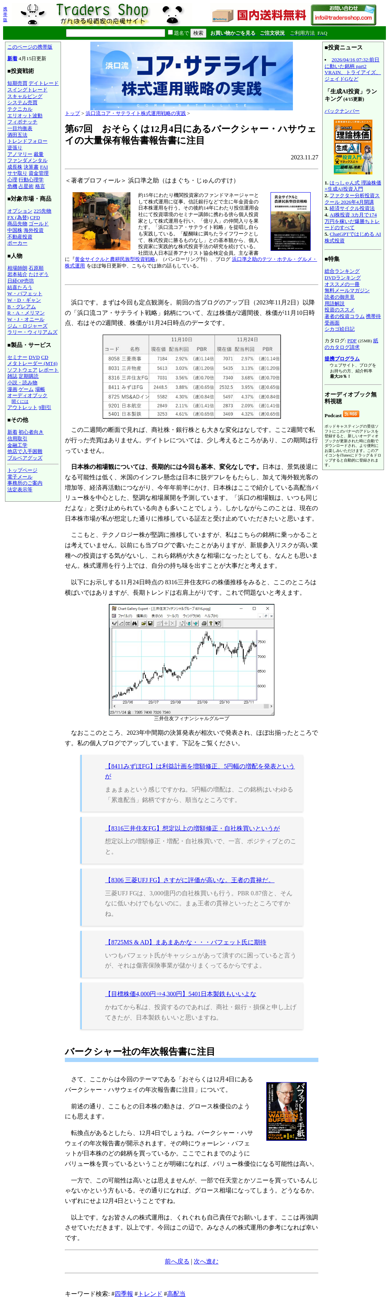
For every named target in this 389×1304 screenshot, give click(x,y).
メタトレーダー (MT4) (32, 363)
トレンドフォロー (27, 141)
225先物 (42, 211)
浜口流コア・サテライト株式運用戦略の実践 (136, 113)
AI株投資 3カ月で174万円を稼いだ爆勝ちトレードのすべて (352, 221)
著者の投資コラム (345, 316)
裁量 (39, 154)
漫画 (12, 389)
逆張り (14, 148)
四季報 (124, 1293)
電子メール (19, 477)
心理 (12, 180)
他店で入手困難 (24, 451)
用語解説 (335, 303)
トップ (72, 113)
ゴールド (39, 224)
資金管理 (39, 173)
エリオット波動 (24, 115)
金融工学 (17, 445)
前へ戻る (177, 1261)
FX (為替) (18, 217)
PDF (352, 340)
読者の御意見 (340, 297)
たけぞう (39, 274)
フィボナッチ (22, 122)
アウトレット (22, 407)
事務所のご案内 (24, 483)
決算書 (31, 167)
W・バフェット (24, 293)
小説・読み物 (22, 383)
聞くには (20, 401)
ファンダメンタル (27, 160)
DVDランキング (343, 278)
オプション (19, 211)
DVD (34, 357)
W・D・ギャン (24, 300)
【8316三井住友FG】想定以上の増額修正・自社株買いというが (192, 828)
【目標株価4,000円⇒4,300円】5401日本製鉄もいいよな (180, 994)
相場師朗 (17, 268)
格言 (40, 186)
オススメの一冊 (342, 284)
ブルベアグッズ (24, 458)
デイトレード (44, 83)
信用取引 (17, 438)
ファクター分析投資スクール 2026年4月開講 (352, 199)
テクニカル (19, 109)
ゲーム (26, 389)
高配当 (176, 1293)
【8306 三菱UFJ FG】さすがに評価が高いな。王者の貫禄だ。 (189, 880)
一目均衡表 (19, 128)
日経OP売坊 (20, 281)
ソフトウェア (22, 370)
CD (45, 357)
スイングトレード (27, 90)
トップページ (22, 470)
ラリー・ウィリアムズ (32, 332)
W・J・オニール (25, 319)
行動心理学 (31, 180)
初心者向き (31, 432)
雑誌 (12, 376)
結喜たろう (19, 287)
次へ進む (206, 1261)
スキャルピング (24, 96)
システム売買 (22, 102)
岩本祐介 (17, 274)
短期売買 (17, 83)
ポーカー (17, 243)
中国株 (14, 230)
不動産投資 (19, 237)
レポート (49, 370)
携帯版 (5, 14)
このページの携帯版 (29, 47)
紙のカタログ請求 (351, 344)
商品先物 (17, 224)
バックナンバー (342, 111)
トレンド (150, 1293)
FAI (44, 167)
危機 (12, 186)
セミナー (17, 357)
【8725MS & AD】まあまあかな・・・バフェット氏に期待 (185, 942)
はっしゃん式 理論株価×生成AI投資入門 (353, 186)
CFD (35, 217)
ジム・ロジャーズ (27, 326)
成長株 (14, 167)
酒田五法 (17, 135)
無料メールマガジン (347, 290)
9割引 (45, 407)
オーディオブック (27, 395)
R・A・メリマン (26, 313)
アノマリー (19, 154)
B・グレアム (21, 307)
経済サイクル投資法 (352, 208)
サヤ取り (17, 173)
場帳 (40, 389)
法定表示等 (19, 489)
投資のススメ (340, 310)
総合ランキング (342, 271)
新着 (12, 58)
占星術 (26, 186)
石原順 (36, 268)
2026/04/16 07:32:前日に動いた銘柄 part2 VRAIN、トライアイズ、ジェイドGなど (353, 69)
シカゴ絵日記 (340, 329)
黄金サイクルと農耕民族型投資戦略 (115, 259)
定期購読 (29, 376)
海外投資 (34, 230)
